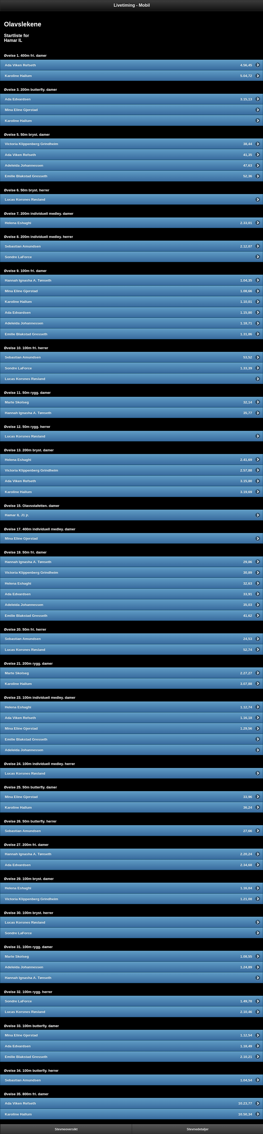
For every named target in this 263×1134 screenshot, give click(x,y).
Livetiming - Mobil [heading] (132, 5)
